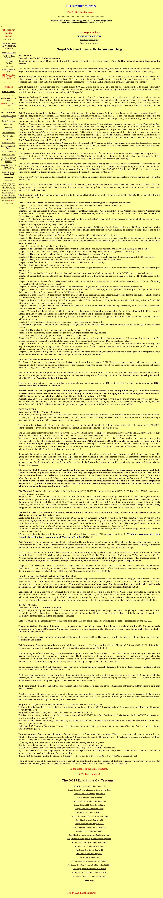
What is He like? (8, 92)
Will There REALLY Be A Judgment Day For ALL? (8, 160)
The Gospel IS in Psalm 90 (89, 857)
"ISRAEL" (8, 139)
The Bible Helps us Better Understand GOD (89, 786)
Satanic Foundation (8, 151)
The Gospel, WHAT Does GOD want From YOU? (89, 872)
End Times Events (8, 133)
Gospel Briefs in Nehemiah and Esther (89, 809)
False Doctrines (8, 136)
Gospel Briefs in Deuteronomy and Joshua (89, 794)
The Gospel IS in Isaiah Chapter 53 (89, 854)
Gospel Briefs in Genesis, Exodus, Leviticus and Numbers (89, 790)
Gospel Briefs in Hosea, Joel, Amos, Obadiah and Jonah (89, 835)
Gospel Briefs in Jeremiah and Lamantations (89, 827)
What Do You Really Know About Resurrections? (8, 167)
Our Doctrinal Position (9, 62)
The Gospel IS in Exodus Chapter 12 (89, 850)
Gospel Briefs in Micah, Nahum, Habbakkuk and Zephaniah (89, 839)
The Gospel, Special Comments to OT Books (89, 869)
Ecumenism (8, 124)
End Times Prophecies (8, 128)
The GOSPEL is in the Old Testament (89, 780)
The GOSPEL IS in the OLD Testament (89, 846)
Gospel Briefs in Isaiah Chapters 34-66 (89, 824)
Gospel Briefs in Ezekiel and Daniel (89, 831)
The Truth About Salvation (9, 57)
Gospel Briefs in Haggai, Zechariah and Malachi (89, 842)
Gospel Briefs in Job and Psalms (89, 812)
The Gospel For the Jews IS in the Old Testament (89, 861)
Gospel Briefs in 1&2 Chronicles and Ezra (89, 805)
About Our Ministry (8, 53)
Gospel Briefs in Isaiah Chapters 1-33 (89, 820)
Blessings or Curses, (8, 116)
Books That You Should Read (8, 173)
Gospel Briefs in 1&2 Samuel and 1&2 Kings (89, 801)
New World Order (8, 143)
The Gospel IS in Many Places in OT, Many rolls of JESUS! (89, 865)
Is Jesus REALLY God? (8, 70)
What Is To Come (8, 155)
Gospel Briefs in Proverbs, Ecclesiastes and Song (89, 816)
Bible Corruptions (8, 121)
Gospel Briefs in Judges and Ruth (89, 797)
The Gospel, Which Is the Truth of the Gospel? (89, 876)
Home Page (8, 177)
